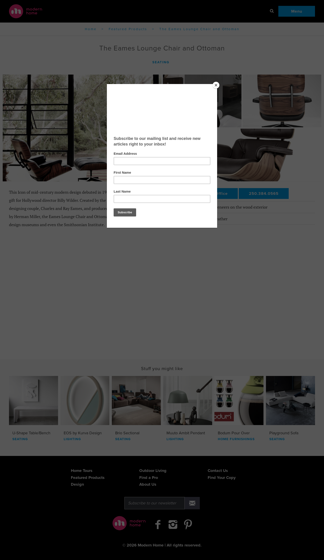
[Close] (216, 85)
